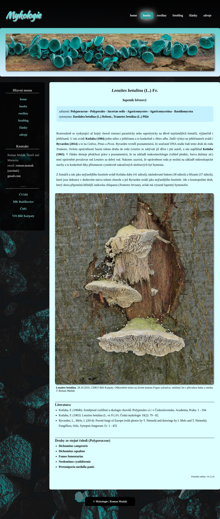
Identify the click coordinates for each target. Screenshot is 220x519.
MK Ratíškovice (23, 201)
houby (147, 15)
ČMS (23, 208)
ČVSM (23, 194)
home (133, 15)
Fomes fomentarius (71, 456)
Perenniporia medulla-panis (76, 466)
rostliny (161, 15)
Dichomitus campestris (73, 445)
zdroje (207, 15)
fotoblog (177, 15)
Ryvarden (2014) (67, 143)
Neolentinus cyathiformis (75, 461)
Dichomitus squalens (72, 451)
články (193, 15)
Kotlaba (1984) (94, 138)
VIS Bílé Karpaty (23, 215)
